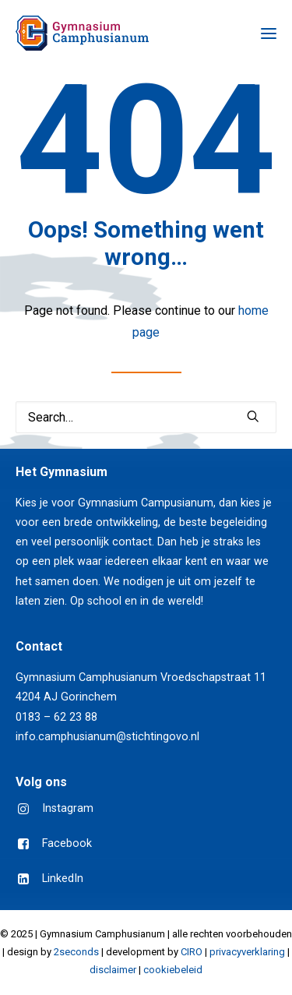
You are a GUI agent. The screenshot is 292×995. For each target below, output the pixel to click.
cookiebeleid (172, 970)
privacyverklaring (247, 952)
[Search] (146, 417)
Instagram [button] (67, 808)
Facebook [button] (67, 843)
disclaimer (113, 970)
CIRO (191, 952)
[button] (268, 33)
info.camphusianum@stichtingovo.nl (107, 736)
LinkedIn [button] (62, 878)
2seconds (76, 952)
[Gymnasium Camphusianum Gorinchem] (82, 33)
